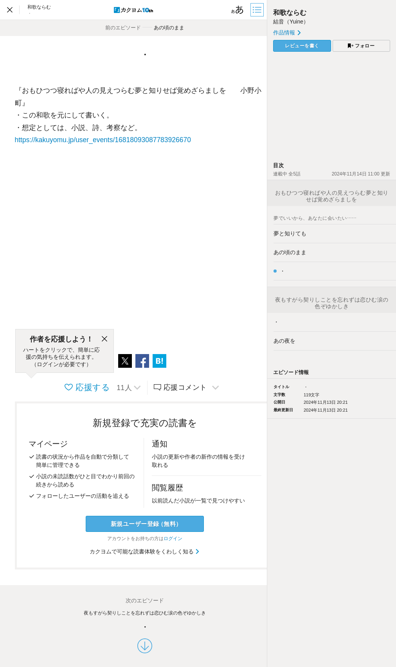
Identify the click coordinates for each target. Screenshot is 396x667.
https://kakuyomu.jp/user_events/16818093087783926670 (103, 140)
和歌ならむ (289, 12)
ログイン (173, 538)
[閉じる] (104, 339)
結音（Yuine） (291, 21)
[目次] (257, 10)
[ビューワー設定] (237, 10)
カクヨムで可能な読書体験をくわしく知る (145, 551)
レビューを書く (302, 46)
